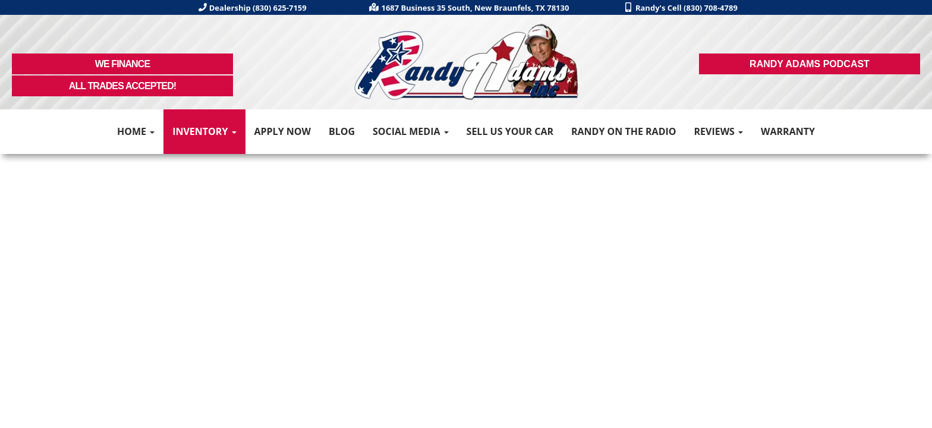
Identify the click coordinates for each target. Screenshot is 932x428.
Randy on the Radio (623, 131)
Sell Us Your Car (510, 131)
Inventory (204, 131)
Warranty (788, 131)
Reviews (718, 131)
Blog (342, 131)
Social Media (411, 131)
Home (136, 131)
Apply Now (282, 131)
